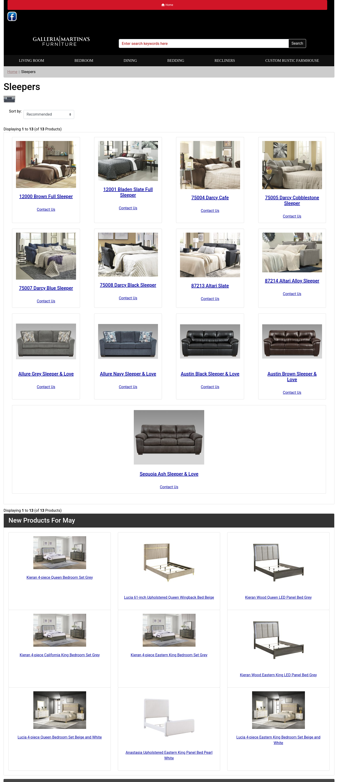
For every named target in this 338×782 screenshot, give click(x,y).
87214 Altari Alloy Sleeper (292, 281)
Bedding (175, 61)
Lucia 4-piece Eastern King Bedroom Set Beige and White (278, 740)
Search (297, 43)
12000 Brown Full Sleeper (46, 196)
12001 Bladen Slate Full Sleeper (128, 192)
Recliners (225, 61)
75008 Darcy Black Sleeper (128, 285)
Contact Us (46, 209)
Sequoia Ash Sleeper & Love (169, 474)
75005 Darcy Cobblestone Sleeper (292, 200)
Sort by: (15, 111)
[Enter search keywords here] (204, 43)
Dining (130, 61)
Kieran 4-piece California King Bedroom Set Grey (60, 655)
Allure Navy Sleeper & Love (128, 374)
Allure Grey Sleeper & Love (46, 374)
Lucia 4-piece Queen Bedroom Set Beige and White (60, 737)
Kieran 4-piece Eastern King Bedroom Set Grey (169, 655)
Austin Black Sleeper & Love (210, 374)
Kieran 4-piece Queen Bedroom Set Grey (60, 577)
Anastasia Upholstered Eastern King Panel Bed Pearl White (169, 755)
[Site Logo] (61, 41)
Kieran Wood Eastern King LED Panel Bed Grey (278, 675)
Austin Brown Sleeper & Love (292, 376)
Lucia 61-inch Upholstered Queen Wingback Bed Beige (169, 597)
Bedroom (83, 61)
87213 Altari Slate (210, 286)
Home (167, 5)
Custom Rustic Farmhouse (292, 61)
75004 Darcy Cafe (210, 197)
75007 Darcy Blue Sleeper (46, 288)
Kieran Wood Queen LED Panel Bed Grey (278, 597)
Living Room (31, 61)
